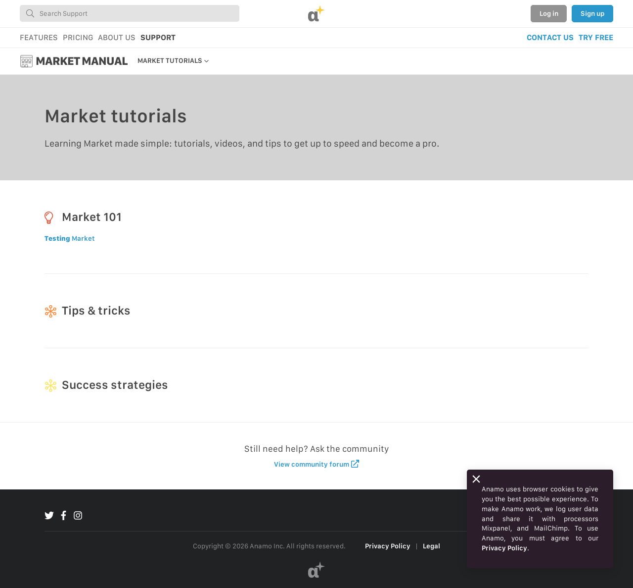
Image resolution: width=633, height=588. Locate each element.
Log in (549, 13)
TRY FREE (596, 37)
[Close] (476, 479)
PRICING (78, 37)
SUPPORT (158, 37)
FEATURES (39, 37)
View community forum (317, 464)
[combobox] (129, 13)
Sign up (592, 13)
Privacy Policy (387, 546)
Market (70, 238)
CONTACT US (550, 37)
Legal (431, 546)
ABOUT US (117, 37)
